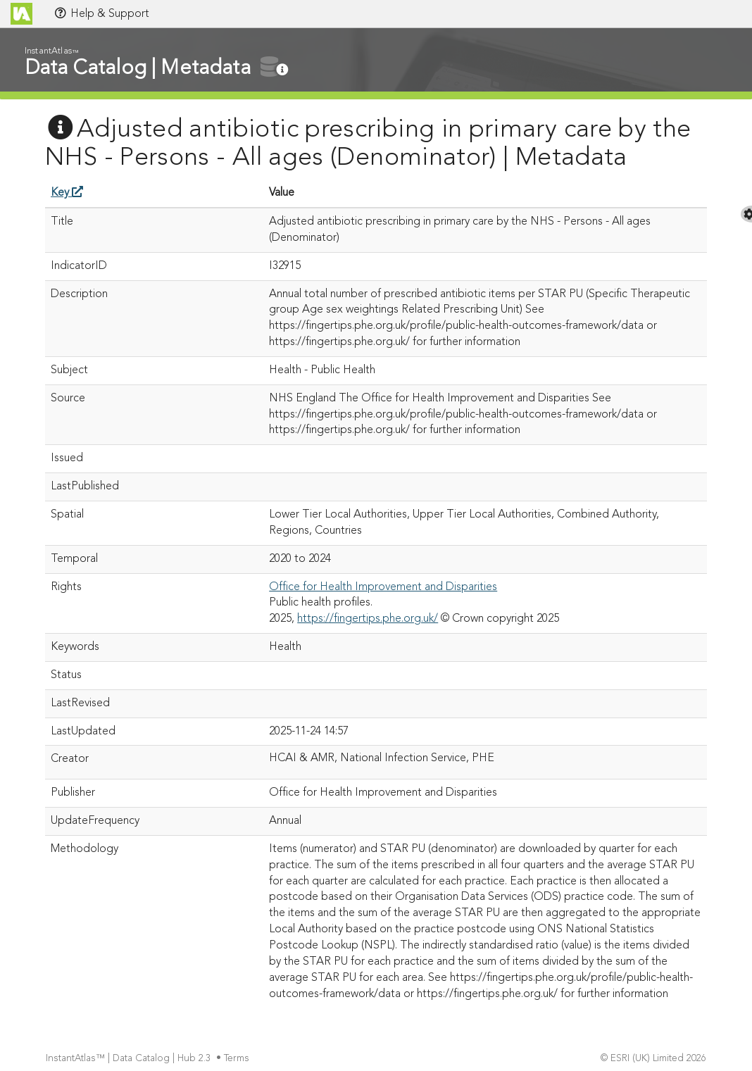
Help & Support (101, 13)
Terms (238, 1058)
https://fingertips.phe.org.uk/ (367, 619)
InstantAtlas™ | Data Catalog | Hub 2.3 (129, 1058)
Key (67, 193)
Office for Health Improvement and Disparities (383, 587)
